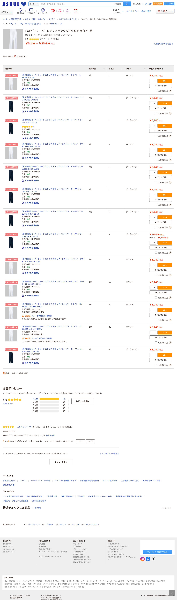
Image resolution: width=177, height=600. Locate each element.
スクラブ (52, 19)
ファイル (23, 481)
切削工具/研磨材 (67, 496)
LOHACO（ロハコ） (115, 544)
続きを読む (50, 436)
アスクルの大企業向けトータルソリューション (122, 558)
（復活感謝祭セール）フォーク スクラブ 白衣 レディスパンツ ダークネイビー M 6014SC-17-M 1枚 (53, 98)
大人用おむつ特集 (123, 584)
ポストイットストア (34, 587)
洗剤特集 (17, 584)
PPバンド (63, 524)
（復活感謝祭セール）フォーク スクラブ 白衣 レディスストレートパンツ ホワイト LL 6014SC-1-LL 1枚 (53, 283)
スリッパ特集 (26, 584)
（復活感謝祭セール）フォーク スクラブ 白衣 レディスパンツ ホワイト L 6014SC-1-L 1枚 (51, 76)
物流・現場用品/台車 (34, 496)
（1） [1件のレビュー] (34, 127)
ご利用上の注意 (79, 554)
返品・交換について (9, 552)
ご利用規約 (78, 546)
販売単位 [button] (97, 69)
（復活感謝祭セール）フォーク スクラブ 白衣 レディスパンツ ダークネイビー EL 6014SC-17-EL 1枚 (53, 212)
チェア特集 (130, 581)
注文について (7, 544)
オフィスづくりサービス (52, 587)
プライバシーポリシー (81, 549)
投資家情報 (43, 546)
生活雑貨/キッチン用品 (130, 481)
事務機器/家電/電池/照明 (89, 481)
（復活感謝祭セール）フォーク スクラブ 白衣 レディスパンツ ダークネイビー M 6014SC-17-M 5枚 (53, 235)
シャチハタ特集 (147, 584)
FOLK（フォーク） (56, 24)
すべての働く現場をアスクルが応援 (93, 584)
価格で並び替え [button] (156, 69)
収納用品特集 (135, 584)
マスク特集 (110, 584)
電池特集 (48, 581)
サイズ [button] (115, 69)
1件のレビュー (8, 403)
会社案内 (43, 544)
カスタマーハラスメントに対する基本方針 (53, 553)
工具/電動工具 (51, 496)
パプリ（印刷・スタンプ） (116, 549)
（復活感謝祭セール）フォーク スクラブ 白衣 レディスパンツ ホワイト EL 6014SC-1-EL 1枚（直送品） (52, 305)
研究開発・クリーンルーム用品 (100, 496)
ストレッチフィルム (92, 524)
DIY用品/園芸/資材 (39, 501)
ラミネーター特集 (73, 581)
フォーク (13, 24)
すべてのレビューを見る (109, 454)
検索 (127, 3)
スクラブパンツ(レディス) (67, 19)
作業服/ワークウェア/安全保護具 (15, 501)
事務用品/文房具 (9, 481)
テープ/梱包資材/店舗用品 (13, 496)
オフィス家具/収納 (110, 481)
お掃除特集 (8, 584)
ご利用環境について (80, 552)
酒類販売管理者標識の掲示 (83, 559)
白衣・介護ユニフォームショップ (15, 587)
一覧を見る (37, 508)
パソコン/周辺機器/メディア (65, 481)
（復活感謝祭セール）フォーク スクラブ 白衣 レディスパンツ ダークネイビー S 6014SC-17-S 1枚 (53, 121)
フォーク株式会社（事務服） (42, 316)
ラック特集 (140, 581)
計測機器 (80, 496)
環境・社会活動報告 (46, 549)
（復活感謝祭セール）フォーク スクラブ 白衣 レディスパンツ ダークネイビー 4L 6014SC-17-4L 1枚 (53, 350)
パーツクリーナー (34, 524)
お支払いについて (9, 549)
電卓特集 (39, 581)
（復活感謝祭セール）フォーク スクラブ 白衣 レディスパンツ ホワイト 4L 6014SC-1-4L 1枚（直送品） (51, 327)
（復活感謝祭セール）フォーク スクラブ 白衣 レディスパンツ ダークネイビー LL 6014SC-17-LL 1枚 (53, 167)
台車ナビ (76, 584)
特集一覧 (81, 587)
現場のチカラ (66, 584)
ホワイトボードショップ (89, 581)
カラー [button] (135, 69)
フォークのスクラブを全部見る (30, 24)
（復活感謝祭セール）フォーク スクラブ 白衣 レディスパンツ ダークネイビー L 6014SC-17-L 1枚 (53, 190)
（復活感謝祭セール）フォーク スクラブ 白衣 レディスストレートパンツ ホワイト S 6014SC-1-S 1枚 (53, 260)
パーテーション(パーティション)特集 (112, 581)
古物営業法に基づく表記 (82, 557)
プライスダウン (12, 75)
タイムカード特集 (59, 581)
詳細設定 (118, 4)
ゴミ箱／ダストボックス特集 (155, 581)
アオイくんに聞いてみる (157, 552)
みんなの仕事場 (114, 552)
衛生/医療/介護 (16, 19)
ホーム (5, 19)
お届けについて (8, 546)
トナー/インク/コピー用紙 (40, 481)
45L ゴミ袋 (76, 524)
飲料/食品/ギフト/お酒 (151, 481)
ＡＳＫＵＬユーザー (25, 427)
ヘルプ (149, 4)
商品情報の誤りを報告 (163, 44)
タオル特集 (37, 584)
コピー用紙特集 (9, 581)
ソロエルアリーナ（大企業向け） (119, 546)
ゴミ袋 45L (49, 524)
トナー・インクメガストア (25, 581)
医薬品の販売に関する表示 (83, 562)
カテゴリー (6, 12)
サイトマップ (77, 544)
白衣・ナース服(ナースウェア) (35, 19)
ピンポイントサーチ (69, 587)
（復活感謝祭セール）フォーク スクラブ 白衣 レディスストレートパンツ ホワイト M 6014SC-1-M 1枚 (53, 145)
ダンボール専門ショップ (51, 584)
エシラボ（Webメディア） (117, 554)
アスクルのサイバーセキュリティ (51, 557)
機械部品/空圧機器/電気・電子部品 (129, 496)
